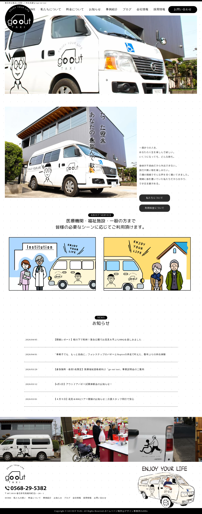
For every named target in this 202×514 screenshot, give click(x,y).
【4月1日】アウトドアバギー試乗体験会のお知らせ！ (83, 384)
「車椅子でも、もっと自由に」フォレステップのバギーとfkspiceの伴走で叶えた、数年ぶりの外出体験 (110, 354)
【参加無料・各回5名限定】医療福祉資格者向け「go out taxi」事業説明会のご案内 (99, 369)
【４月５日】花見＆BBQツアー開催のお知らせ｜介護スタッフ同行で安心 (94, 399)
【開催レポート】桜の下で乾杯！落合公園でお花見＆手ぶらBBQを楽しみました (98, 339)
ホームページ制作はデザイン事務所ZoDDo (126, 511)
